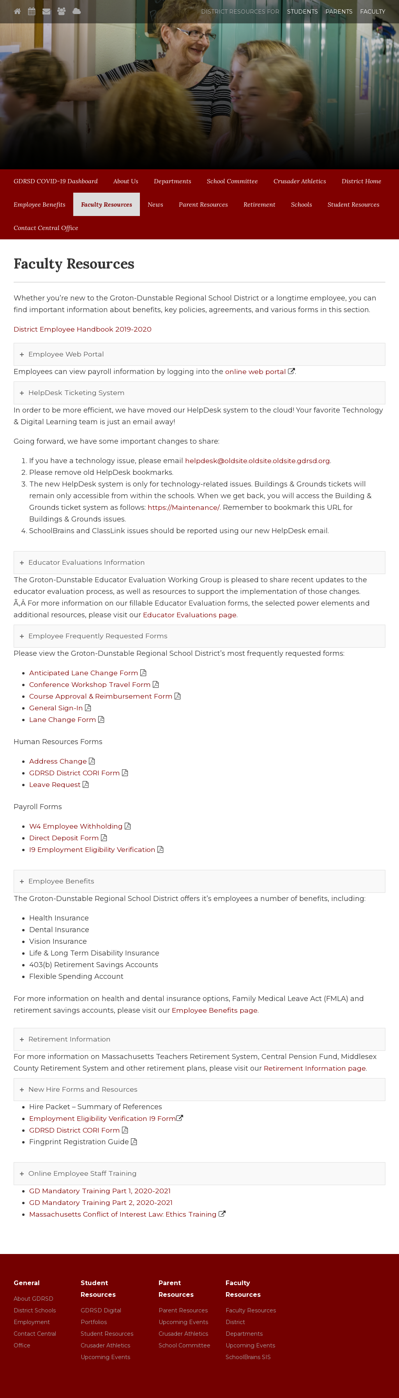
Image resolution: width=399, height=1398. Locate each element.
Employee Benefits (39, 204)
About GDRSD (33, 1298)
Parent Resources (203, 204)
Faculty (372, 11)
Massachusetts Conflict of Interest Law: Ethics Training (124, 1214)
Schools (301, 204)
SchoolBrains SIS (248, 1357)
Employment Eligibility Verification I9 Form (104, 1118)
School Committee (232, 181)
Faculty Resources (106, 204)
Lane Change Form (63, 719)
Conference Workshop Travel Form (90, 684)
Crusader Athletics (300, 181)
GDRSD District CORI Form (76, 773)
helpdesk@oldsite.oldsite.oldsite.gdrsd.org (258, 461)
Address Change (58, 761)
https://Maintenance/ (184, 507)
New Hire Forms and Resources (83, 1089)
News (155, 204)
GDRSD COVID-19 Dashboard (56, 181)
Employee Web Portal (66, 354)
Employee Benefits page (215, 1010)
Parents (339, 11)
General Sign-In (56, 708)
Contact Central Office (46, 228)
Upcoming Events (105, 1357)
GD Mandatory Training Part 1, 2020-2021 (101, 1191)
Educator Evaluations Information (87, 562)
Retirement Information (70, 1039)
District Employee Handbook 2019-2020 (83, 329)
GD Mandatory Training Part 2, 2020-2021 (102, 1202)
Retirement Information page (315, 1068)
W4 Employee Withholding (77, 826)
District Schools (35, 1310)
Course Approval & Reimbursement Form (102, 696)
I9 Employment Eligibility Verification (94, 849)
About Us (125, 181)
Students (302, 11)
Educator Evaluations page (190, 615)
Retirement (259, 204)
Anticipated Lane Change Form (84, 673)
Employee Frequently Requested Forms (98, 636)
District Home (361, 181)
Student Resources (354, 204)
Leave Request (55, 784)
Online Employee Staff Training (83, 1173)
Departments (172, 181)
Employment (32, 1322)
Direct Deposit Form (65, 838)
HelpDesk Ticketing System (77, 392)
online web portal (256, 371)
